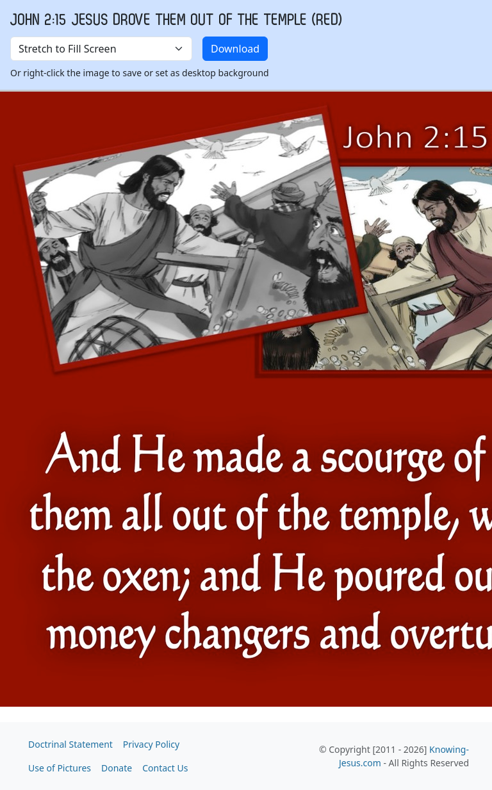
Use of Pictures (59, 768)
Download (235, 49)
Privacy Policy (151, 744)
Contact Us (165, 768)
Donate (116, 768)
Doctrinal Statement (70, 744)
